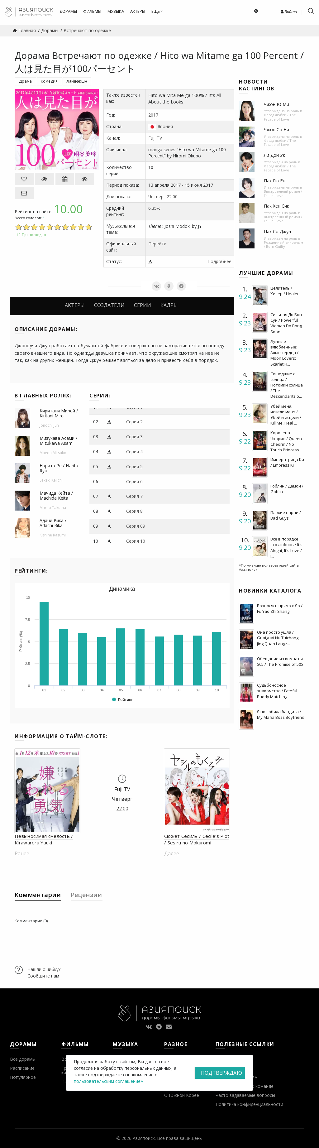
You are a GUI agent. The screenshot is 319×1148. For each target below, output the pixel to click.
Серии (142, 305)
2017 (153, 115)
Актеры (75, 305)
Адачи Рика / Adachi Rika (53, 523)
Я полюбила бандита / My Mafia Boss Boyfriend (280, 714)
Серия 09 (135, 526)
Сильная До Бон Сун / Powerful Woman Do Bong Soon (286, 323)
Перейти (157, 244)
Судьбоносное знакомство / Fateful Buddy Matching (277, 690)
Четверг (156, 196)
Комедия (49, 81)
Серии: (100, 395)
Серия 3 (134, 437)
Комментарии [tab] (38, 895)
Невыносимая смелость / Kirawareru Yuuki (44, 839)
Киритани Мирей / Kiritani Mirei (59, 413)
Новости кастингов (256, 85)
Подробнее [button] (219, 261)
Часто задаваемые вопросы (245, 1095)
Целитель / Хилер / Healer (284, 290)
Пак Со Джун (277, 231)
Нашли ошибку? (43, 969)
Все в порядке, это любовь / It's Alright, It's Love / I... (286, 547)
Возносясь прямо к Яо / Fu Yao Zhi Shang (279, 608)
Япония (165, 126)
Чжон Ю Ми (276, 104)
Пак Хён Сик (276, 206)
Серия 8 (134, 511)
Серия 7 (134, 496)
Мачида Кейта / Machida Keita (56, 495)
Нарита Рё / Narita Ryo (59, 468)
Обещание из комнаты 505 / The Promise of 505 (280, 661)
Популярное (23, 1077)
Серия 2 (134, 422)
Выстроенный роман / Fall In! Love (283, 193)
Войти (289, 11)
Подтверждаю (221, 1072)
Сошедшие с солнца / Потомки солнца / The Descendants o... (286, 385)
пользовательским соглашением (109, 1081)
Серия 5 (134, 466)
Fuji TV (155, 138)
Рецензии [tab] (86, 895)
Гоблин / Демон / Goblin (286, 488)
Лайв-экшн (77, 81)
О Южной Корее (181, 1095)
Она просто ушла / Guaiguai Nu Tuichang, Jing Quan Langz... (278, 637)
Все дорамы (23, 1059)
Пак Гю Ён (274, 181)
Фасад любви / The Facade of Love (280, 117)
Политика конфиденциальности (249, 1104)
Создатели (109, 305)
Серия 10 (135, 541)
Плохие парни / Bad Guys (285, 515)
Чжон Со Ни (276, 129)
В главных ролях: (43, 395)
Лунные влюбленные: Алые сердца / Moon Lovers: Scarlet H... (284, 353)
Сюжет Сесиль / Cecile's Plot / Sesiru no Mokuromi (196, 839)
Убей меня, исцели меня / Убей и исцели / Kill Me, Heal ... (285, 414)
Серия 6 (134, 481)
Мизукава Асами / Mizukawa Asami (58, 440)
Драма (25, 81)
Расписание (22, 1068)
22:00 (172, 196)
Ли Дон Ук (274, 155)
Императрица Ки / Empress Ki (287, 462)
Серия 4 (134, 451)
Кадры (169, 305)
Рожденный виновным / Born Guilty (283, 244)
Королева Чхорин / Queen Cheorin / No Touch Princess (286, 441)
